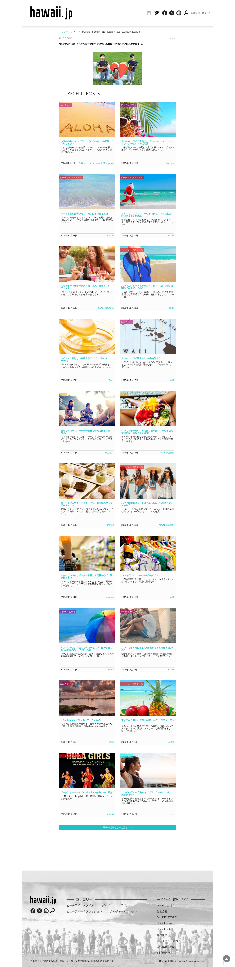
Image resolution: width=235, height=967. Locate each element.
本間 (172, 380)
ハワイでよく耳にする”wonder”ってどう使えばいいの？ (147, 648)
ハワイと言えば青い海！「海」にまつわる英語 (84, 213)
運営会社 (162, 911)
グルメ (106, 905)
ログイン (206, 13)
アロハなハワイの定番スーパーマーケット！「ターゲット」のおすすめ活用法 (147, 142)
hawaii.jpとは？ (166, 905)
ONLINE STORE (167, 917)
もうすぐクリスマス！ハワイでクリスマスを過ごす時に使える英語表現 (147, 214)
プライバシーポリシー (170, 941)
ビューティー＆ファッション (84, 911)
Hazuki (110, 235)
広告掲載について (167, 947)
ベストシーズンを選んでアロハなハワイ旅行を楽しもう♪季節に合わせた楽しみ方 (86, 648)
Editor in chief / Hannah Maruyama (96, 163)
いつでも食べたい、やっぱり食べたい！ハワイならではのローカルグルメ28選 (147, 431)
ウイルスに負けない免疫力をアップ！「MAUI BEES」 (84, 359)
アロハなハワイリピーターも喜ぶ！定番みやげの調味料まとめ (86, 576)
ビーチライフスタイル (80, 905)
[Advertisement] (117, 856)
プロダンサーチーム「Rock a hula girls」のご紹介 (86, 792)
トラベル (123, 905)
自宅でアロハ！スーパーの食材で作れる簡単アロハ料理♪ (86, 431)
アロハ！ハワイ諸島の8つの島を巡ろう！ (142, 358)
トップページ (65, 32)
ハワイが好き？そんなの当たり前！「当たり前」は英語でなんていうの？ (147, 287)
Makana (170, 163)
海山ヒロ (109, 452)
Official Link (163, 929)
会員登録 (195, 13)
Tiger (111, 380)
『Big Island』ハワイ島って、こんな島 (81, 720)
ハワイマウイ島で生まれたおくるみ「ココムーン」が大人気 (86, 287)
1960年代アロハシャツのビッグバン (139, 575)
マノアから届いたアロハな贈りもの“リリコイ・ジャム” (147, 721)
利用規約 (162, 935)
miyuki (110, 525)
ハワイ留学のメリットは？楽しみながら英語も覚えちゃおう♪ (147, 504)
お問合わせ (163, 952)
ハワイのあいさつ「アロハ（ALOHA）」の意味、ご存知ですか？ (87, 142)
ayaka (171, 742)
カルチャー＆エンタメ (123, 911)
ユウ (172, 814)
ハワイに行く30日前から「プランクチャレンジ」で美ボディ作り (147, 793)
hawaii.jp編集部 (106, 308)
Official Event (164, 923)
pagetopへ (226, 958)
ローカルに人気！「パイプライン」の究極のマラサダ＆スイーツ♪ (86, 504)
